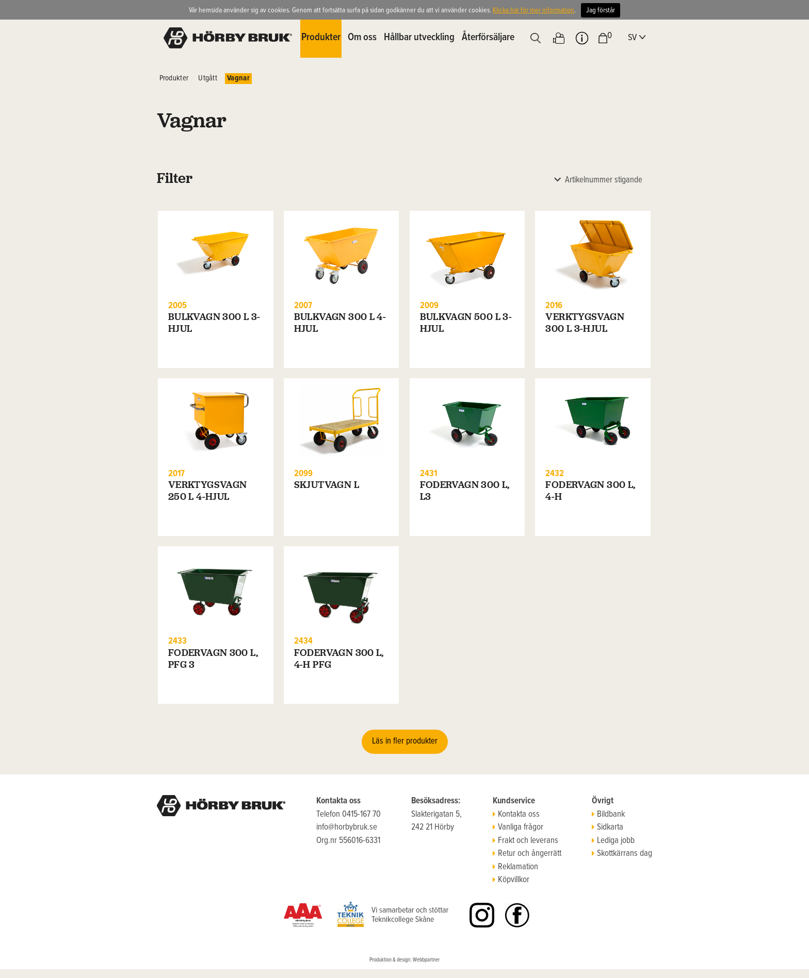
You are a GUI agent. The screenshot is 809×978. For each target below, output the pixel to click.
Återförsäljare (488, 37)
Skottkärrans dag (622, 853)
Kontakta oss (516, 814)
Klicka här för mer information (533, 10)
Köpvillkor (511, 880)
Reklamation (515, 867)
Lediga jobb (613, 841)
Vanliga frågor (518, 827)
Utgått (207, 78)
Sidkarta (607, 827)
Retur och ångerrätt (527, 853)
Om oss (362, 37)
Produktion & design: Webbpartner (404, 960)
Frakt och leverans (525, 841)
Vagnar (238, 78)
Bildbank (608, 814)
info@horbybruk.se (346, 827)
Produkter (174, 78)
